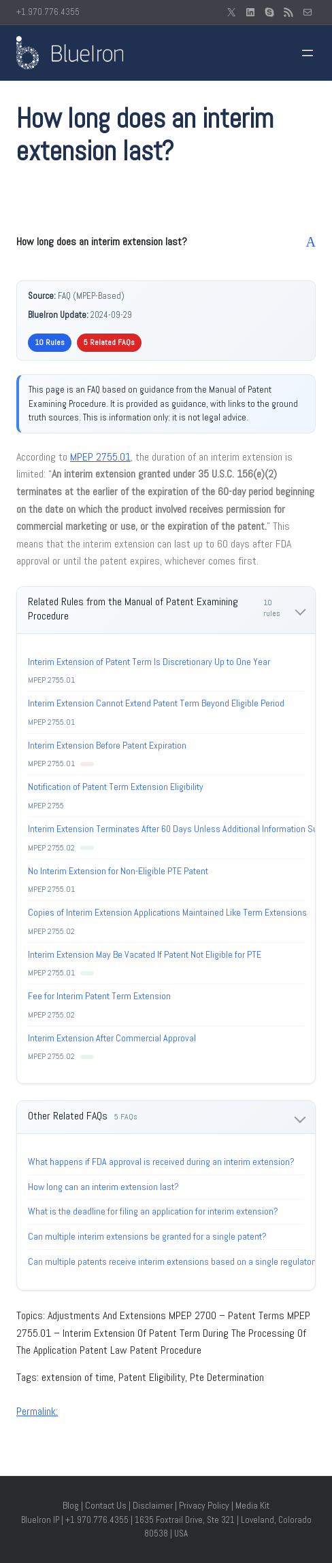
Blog (71, 1505)
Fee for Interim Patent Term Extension (99, 996)
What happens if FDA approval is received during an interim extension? (161, 1161)
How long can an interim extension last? (103, 1187)
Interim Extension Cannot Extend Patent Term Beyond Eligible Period (156, 703)
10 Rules (50, 342)
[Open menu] (307, 53)
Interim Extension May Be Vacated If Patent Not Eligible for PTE (144, 954)
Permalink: (37, 1411)
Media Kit (252, 1505)
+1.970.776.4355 (48, 12)
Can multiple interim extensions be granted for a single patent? (147, 1236)
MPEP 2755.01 (100, 457)
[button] (166, 242)
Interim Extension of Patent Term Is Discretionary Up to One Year (149, 661)
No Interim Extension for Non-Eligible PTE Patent (118, 871)
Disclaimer (153, 1505)
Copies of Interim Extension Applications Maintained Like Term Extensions (167, 912)
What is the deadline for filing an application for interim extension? (153, 1211)
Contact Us (106, 1505)
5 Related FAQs (109, 342)
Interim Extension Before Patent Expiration (107, 745)
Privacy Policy (204, 1505)
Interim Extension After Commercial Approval (112, 1038)
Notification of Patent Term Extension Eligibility (115, 786)
